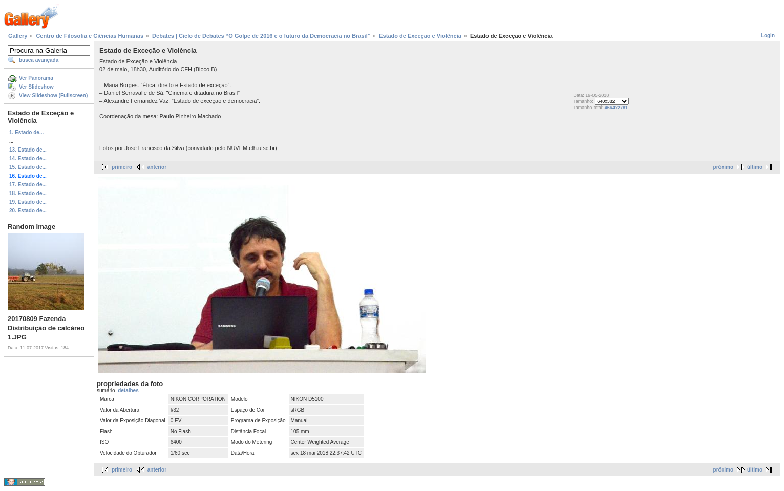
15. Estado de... (28, 167)
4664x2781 (616, 107)
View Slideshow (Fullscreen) (53, 95)
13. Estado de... (28, 150)
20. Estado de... (28, 211)
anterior (156, 167)
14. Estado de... (28, 158)
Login (768, 35)
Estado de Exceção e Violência (420, 36)
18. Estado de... (28, 193)
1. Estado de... (26, 132)
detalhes (128, 390)
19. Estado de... (28, 202)
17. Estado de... (28, 184)
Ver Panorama (36, 78)
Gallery (17, 36)
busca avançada (38, 60)
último (754, 167)
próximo (723, 167)
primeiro (122, 167)
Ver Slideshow (36, 87)
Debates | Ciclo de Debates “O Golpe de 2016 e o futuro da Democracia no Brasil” (261, 36)
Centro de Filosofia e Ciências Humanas (89, 36)
